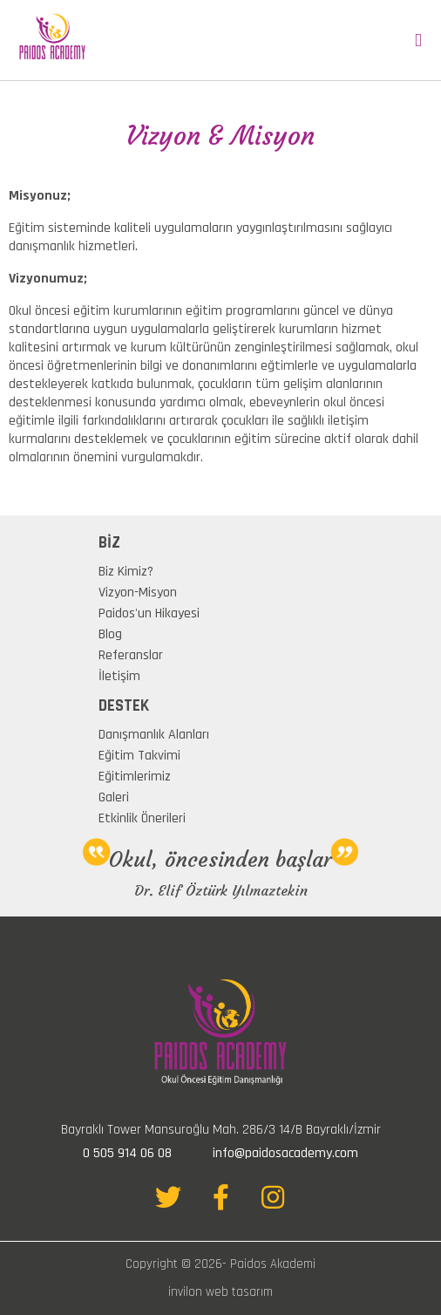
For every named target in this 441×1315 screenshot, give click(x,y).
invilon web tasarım (220, 1292)
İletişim (119, 676)
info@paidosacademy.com (285, 1153)
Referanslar (130, 655)
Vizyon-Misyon (137, 592)
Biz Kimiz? (125, 571)
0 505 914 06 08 (127, 1153)
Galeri (113, 797)
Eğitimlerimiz (134, 776)
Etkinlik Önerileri (142, 818)
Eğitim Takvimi (139, 755)
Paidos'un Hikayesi (149, 613)
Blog (110, 634)
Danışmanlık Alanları (153, 735)
